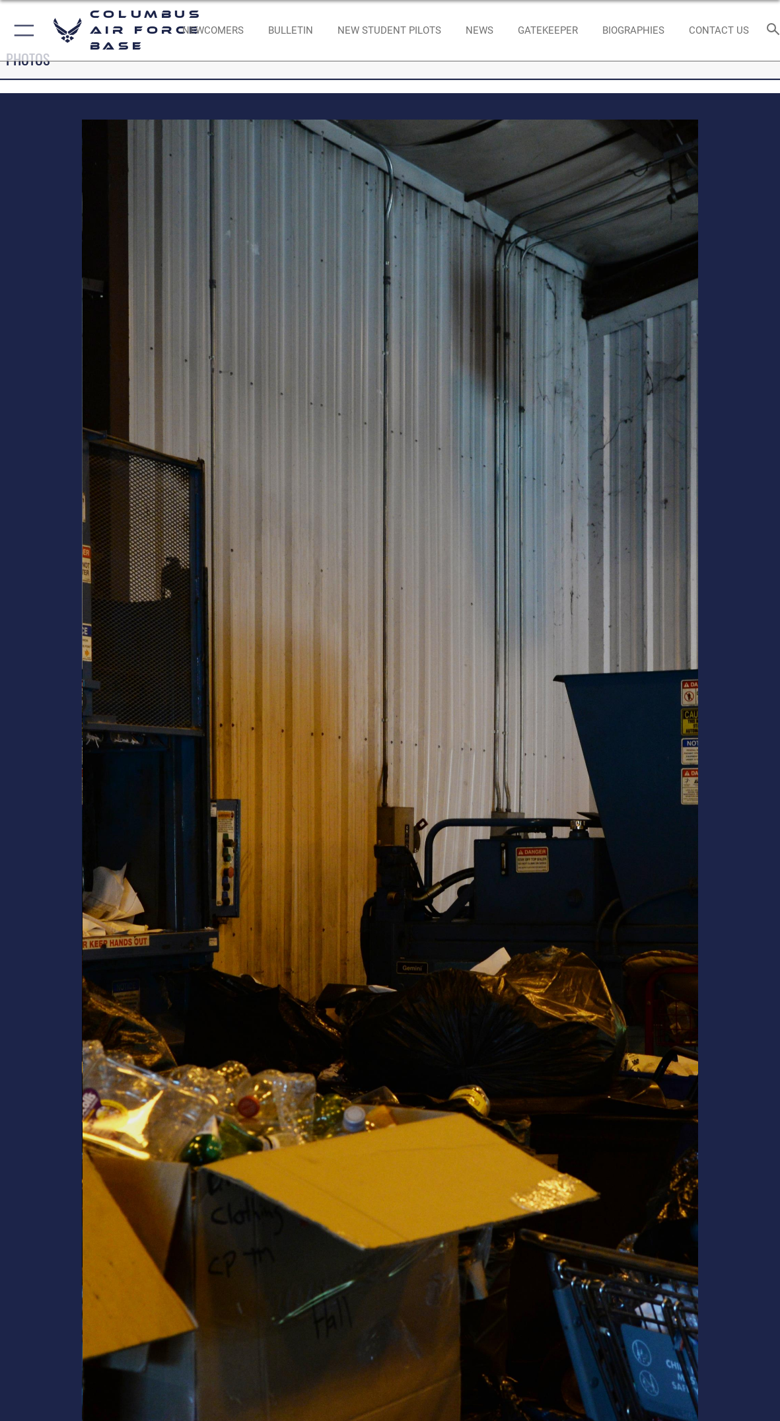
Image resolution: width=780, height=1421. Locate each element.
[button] (21, 30)
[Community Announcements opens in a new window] (290, 30)
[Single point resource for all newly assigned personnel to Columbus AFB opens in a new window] (213, 30)
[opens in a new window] (548, 30)
